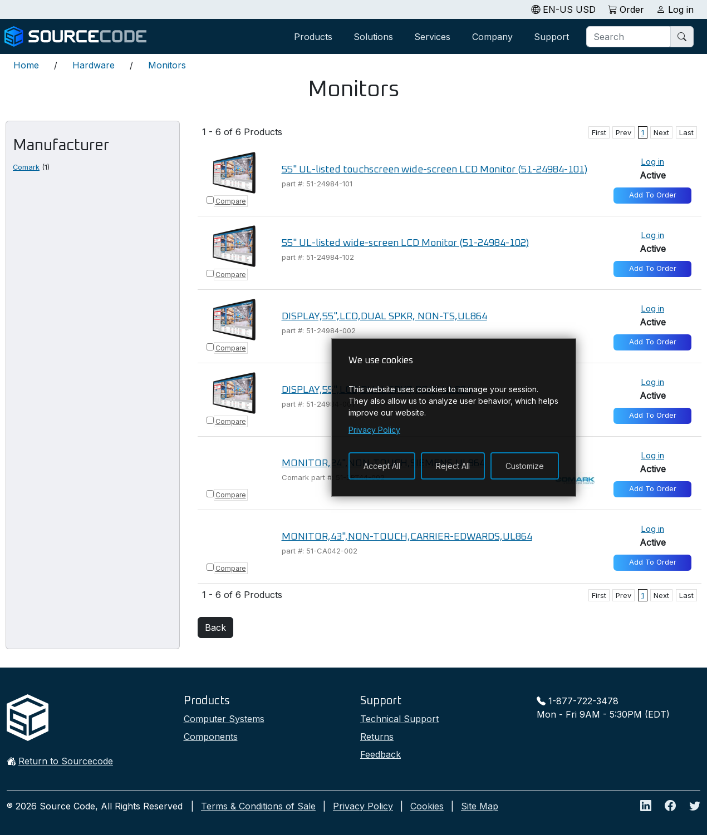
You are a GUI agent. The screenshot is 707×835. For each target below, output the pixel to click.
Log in (652, 161)
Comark (26, 167)
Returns (377, 736)
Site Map (479, 806)
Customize (524, 466)
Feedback (380, 754)
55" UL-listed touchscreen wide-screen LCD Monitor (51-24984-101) (434, 170)
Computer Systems (224, 718)
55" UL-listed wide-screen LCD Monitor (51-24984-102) (405, 243)
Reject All (453, 466)
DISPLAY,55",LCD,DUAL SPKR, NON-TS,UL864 (384, 317)
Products (313, 36)
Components (211, 736)
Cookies (427, 806)
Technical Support (399, 718)
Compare (230, 201)
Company (492, 36)
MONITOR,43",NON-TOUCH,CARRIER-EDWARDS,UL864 (407, 537)
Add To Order (652, 194)
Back (215, 627)
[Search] (629, 36)
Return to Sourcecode (65, 761)
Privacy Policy (363, 806)
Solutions (373, 36)
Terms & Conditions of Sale (258, 806)
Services (432, 36)
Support (551, 36)
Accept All (382, 466)
